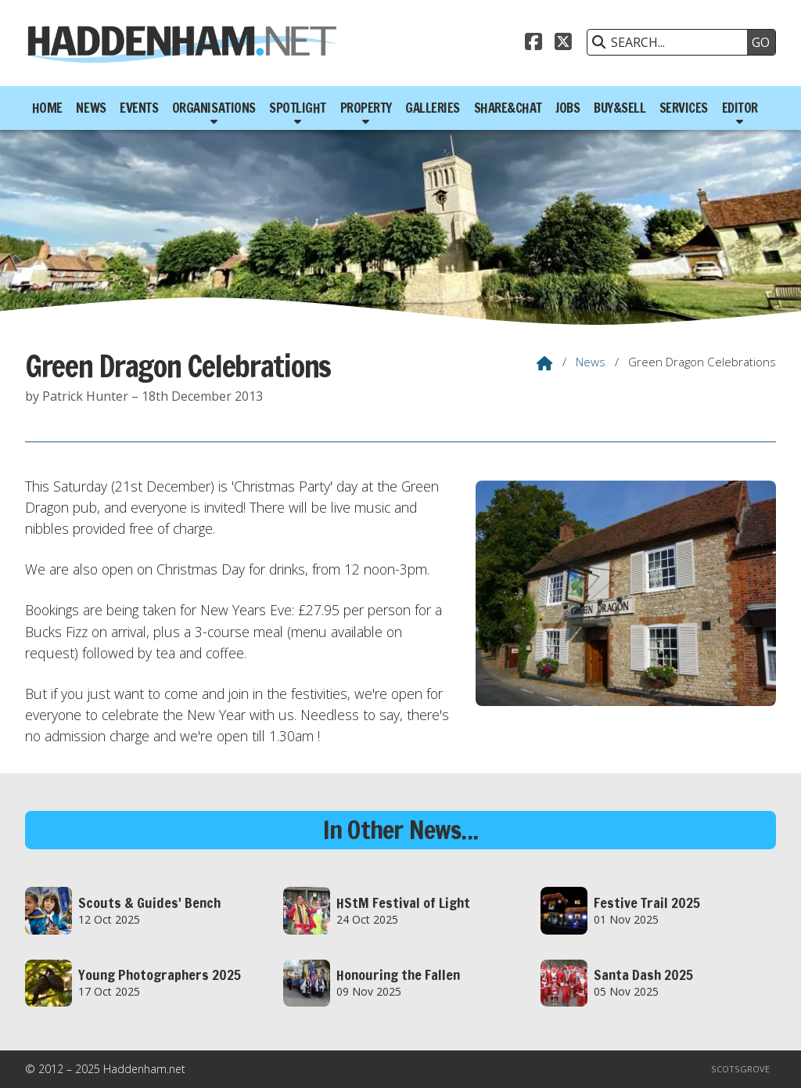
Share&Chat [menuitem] (508, 108)
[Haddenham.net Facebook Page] (533, 40)
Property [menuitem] (366, 108)
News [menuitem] (91, 108)
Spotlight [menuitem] (297, 108)
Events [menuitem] (139, 108)
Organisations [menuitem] (214, 108)
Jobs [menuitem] (567, 108)
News (590, 361)
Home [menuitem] (47, 108)
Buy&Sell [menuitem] (619, 108)
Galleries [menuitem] (432, 108)
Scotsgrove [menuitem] (740, 1069)
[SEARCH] (671, 42)
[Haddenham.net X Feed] (563, 40)
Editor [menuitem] (740, 108)
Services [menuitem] (683, 108)
